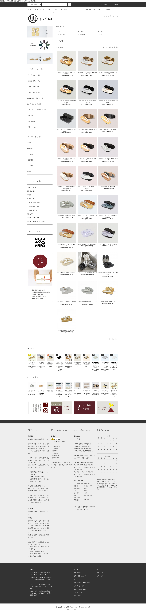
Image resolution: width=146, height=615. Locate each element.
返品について (78, 579)
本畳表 (29, 195)
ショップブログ (78, 592)
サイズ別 (62, 26)
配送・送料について (80, 576)
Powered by (73, 610)
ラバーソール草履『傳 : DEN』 (36, 221)
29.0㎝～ (100, 34)
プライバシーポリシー (80, 586)
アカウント (103, 4)
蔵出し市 (30, 214)
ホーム (29, 9)
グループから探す (51, 9)
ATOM (79, 596)
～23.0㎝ (60, 31)
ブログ (98, 9)
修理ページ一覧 (31, 187)
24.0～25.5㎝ (101, 31)
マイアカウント (101, 569)
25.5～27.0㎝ (61, 34)
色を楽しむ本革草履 (33, 217)
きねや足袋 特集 (32, 210)
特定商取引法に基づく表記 (82, 582)
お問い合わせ (107, 9)
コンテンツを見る (64, 9)
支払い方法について (80, 572)
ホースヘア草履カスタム (34, 202)
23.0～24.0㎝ (81, 31)
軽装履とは (30, 198)
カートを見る (101, 572)
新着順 (116, 47)
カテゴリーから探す (38, 9)
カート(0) (114, 4)
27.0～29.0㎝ (81, 34)
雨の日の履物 (31, 191)
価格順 (111, 47)
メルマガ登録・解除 (88, 9)
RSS (75, 596)
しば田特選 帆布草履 (33, 206)
